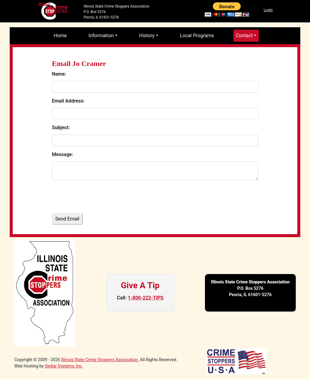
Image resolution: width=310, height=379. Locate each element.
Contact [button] (244, 35)
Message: (62, 154)
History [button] (147, 35)
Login (268, 10)
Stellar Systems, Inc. (64, 366)
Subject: (61, 127)
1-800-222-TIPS (145, 298)
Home (60, 35)
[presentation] (98, 197)
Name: (59, 74)
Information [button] (101, 35)
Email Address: (68, 101)
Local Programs (197, 35)
